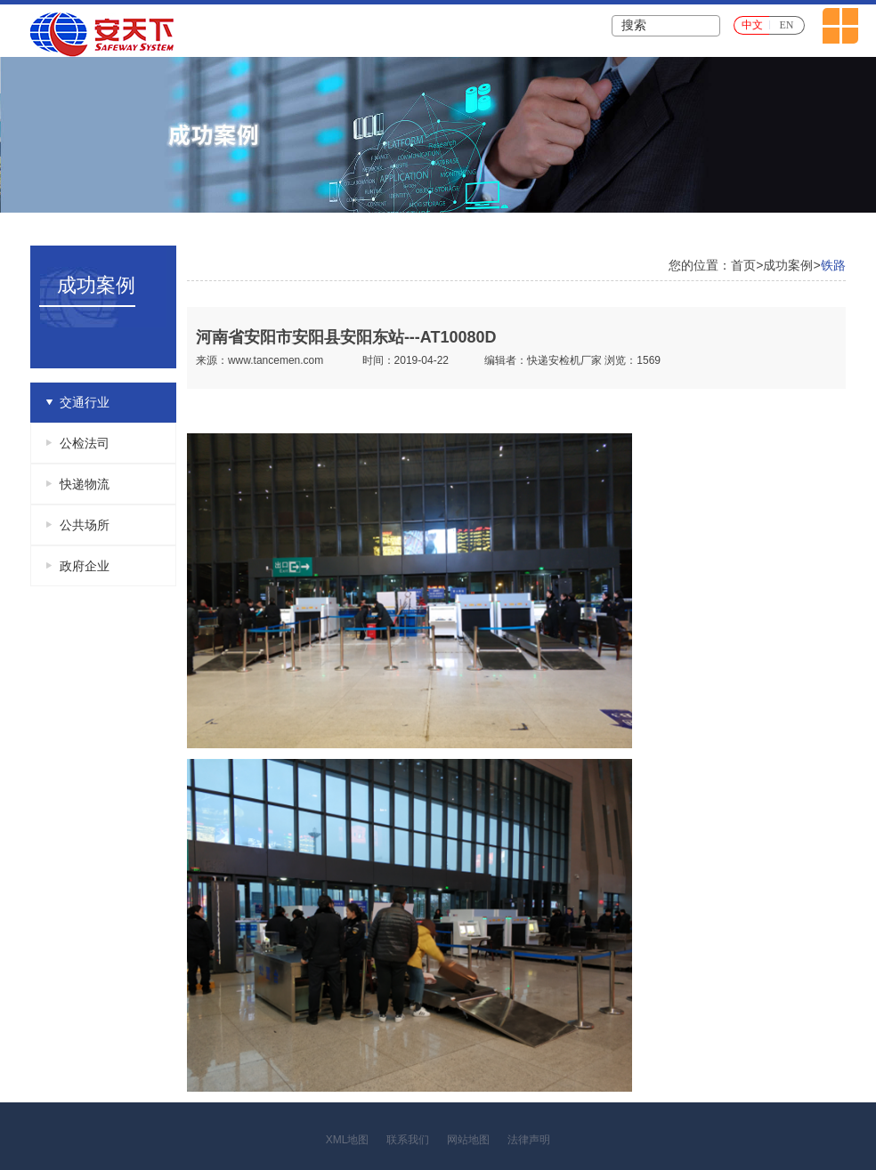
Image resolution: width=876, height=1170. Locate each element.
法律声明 (528, 1140)
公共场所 (85, 525)
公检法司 (85, 443)
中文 (752, 25)
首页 (743, 265)
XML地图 (347, 1140)
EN (787, 25)
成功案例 (788, 265)
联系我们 (407, 1140)
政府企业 (85, 566)
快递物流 (85, 484)
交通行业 (85, 402)
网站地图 (468, 1140)
